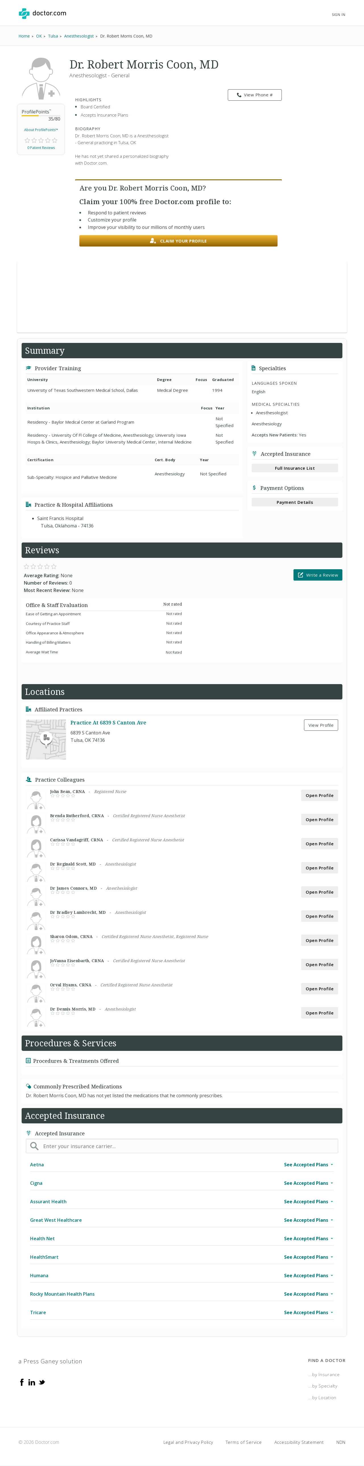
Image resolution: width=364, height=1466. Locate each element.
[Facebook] (21, 1381)
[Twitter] (41, 1381)
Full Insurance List (295, 468)
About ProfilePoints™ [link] (41, 129)
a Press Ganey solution (50, 1361)
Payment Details (295, 502)
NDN (341, 1442)
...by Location (322, 1397)
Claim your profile (178, 241)
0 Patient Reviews (41, 147)
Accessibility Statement (299, 1442)
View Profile (321, 725)
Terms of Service (244, 1442)
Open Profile (320, 795)
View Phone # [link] (255, 95)
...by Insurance (324, 1374)
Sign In (339, 14)
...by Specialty (323, 1386)
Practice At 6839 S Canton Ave (108, 722)
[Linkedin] (31, 1381)
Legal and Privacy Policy (188, 1442)
